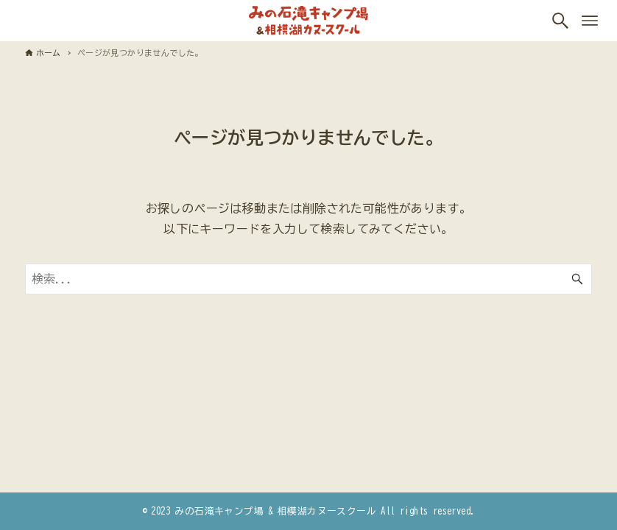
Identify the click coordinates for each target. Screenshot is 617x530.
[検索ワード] (309, 279)
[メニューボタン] (589, 20)
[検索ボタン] (560, 20)
